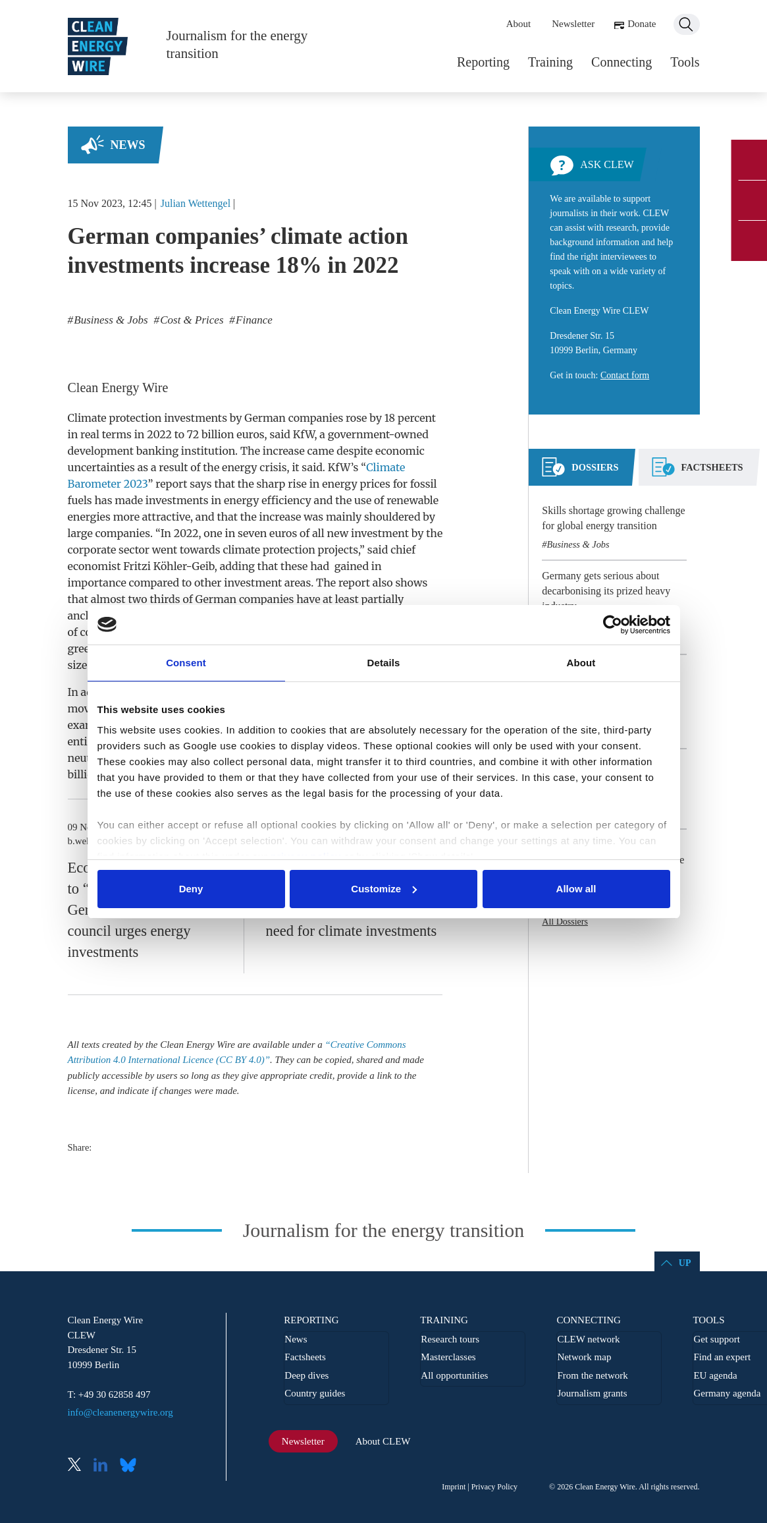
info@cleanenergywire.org (120, 1412)
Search (687, 24)
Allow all (576, 888)
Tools (684, 62)
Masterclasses (448, 1357)
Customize (384, 888)
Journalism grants (592, 1393)
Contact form (624, 375)
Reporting (483, 62)
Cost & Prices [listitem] (190, 320)
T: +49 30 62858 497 (109, 1394)
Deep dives (306, 1375)
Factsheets (304, 1357)
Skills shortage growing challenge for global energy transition (613, 518)
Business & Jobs (578, 544)
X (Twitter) (80, 1466)
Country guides (314, 1393)
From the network (592, 1375)
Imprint (453, 1486)
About (518, 23)
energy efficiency (267, 500)
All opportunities (454, 1375)
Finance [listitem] (253, 320)
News (128, 145)
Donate (641, 23)
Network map (584, 1357)
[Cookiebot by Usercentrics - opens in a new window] (612, 625)
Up (685, 1263)
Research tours (450, 1339)
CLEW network (588, 1339)
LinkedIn (105, 1466)
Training (550, 62)
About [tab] (581, 662)
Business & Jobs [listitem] (109, 320)
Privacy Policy (494, 1486)
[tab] (580, 472)
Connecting (621, 62)
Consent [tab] (186, 662)
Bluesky (132, 1466)
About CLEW (383, 1441)
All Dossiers (565, 922)
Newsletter (573, 23)
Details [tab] (383, 662)
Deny (191, 888)
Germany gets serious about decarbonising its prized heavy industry (606, 591)
